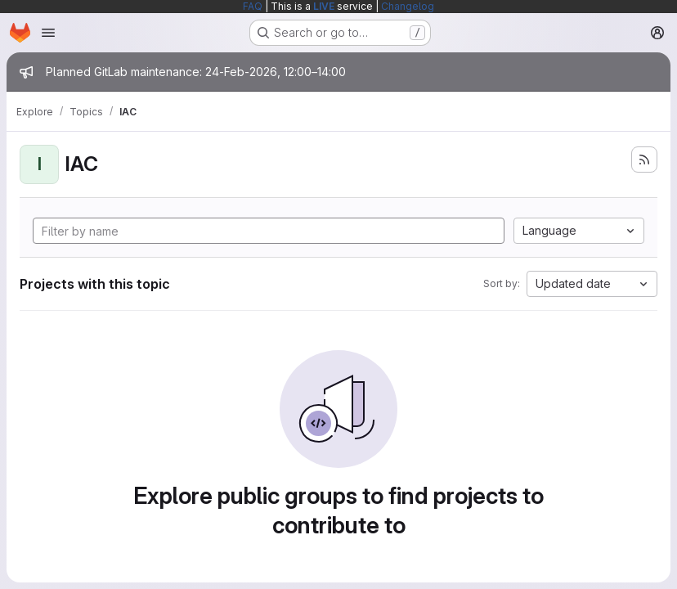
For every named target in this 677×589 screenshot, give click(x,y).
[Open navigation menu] (48, 33)
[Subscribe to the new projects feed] (644, 159)
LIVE (323, 6)
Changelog (407, 6)
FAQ (252, 6)
